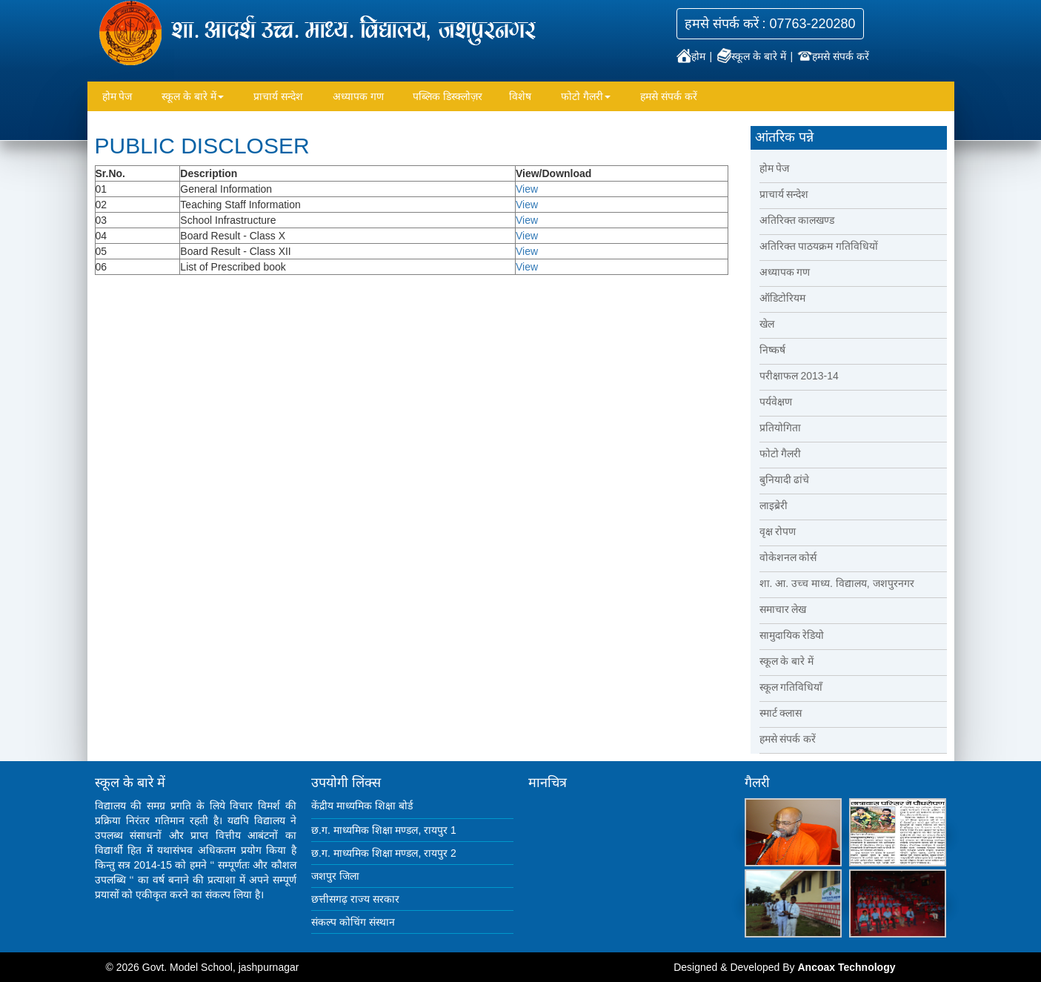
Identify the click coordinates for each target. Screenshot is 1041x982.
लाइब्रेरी (773, 505)
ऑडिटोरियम (782, 298)
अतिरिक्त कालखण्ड (797, 220)
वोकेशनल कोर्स (788, 557)
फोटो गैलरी (586, 96)
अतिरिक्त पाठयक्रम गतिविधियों (819, 246)
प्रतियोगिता (780, 428)
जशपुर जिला (335, 876)
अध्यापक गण (358, 96)
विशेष (520, 96)
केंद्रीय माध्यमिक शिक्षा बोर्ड (362, 806)
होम (692, 56)
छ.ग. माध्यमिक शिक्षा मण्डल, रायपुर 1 (383, 830)
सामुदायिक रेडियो (792, 635)
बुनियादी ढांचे (784, 479)
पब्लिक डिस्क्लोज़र (447, 96)
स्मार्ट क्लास (780, 713)
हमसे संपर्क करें (833, 56)
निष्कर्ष (772, 350)
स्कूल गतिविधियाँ (791, 687)
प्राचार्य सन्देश (278, 96)
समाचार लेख (783, 609)
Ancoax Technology (846, 967)
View (527, 189)
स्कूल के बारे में (752, 56)
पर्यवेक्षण (775, 402)
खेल (766, 324)
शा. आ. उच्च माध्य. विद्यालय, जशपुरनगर (836, 583)
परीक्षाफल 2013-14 (799, 376)
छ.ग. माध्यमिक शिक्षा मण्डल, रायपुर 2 (383, 853)
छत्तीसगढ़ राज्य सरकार (355, 899)
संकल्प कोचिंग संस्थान (353, 922)
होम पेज (117, 96)
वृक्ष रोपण (777, 531)
